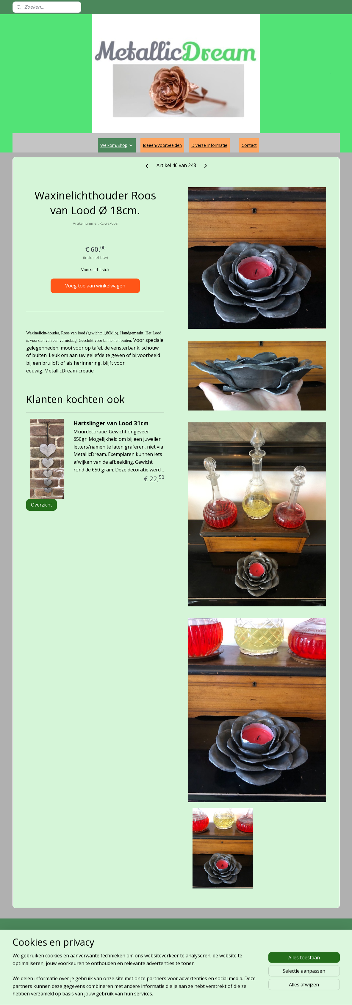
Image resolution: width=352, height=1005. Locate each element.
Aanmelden (229, 965)
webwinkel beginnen (189, 994)
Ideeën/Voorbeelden (162, 145)
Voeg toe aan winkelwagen (95, 285)
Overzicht (41, 504)
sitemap (154, 994)
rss (167, 994)
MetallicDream (37, 938)
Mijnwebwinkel (241, 994)
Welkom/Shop (116, 145)
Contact (249, 145)
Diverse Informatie (209, 145)
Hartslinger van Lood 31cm (111, 423)
